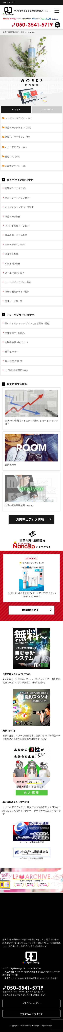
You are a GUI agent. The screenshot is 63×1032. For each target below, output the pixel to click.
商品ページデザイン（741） (18, 127)
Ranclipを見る (30, 610)
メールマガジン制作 (15, 273)
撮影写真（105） (13, 157)
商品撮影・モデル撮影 (16, 235)
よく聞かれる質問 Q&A (16, 370)
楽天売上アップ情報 (30, 519)
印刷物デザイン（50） (16, 166)
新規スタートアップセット (18, 198)
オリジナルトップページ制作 (19, 207)
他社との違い (11, 351)
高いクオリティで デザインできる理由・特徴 (27, 323)
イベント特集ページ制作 (17, 226)
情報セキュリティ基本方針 (31, 1013)
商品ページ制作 (12, 216)
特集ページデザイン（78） (18, 137)
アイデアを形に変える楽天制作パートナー (19, 10)
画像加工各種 (11, 254)
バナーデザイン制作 (15, 245)
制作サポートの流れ (15, 333)
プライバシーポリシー (31, 1003)
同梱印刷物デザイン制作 (17, 291)
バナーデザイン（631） (16, 147)
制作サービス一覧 (14, 301)
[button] (2, 880)
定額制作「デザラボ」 (16, 188)
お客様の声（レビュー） (17, 342)
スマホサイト (47, 110)
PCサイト (16, 110)
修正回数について (14, 361)
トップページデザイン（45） (19, 118)
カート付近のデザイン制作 (18, 282)
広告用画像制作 (12, 263)
